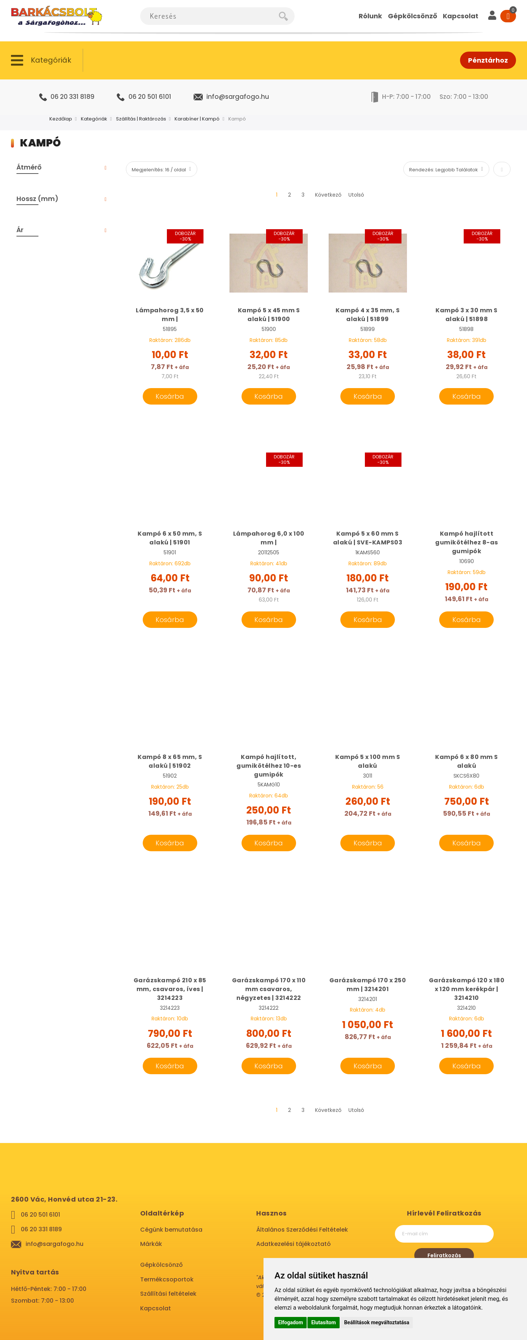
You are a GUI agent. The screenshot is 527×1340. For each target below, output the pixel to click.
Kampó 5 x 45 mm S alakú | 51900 (269, 314)
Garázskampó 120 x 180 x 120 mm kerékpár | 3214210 (467, 989)
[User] (492, 16)
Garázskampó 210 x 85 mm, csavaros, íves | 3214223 (170, 989)
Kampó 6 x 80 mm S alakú (466, 761)
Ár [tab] (19, 229)
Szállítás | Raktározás (141, 118)
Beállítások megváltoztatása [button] (376, 1322)
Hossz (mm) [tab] (37, 198)
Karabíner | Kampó (197, 118)
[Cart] (508, 16)
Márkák (151, 1244)
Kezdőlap (60, 118)
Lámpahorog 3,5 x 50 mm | (170, 314)
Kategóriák (94, 118)
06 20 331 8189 (72, 96)
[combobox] (209, 16)
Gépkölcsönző (161, 1265)
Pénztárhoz (488, 60)
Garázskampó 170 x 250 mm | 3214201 (367, 984)
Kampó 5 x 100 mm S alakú (367, 761)
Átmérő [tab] (28, 167)
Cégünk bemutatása (171, 1229)
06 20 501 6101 (149, 96)
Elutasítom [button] (323, 1322)
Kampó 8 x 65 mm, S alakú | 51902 (170, 761)
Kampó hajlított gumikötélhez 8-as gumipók (466, 542)
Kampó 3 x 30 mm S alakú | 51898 (467, 314)
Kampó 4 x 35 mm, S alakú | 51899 (368, 314)
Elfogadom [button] (290, 1322)
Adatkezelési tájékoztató (293, 1244)
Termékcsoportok (167, 1279)
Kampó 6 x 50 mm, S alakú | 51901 (170, 538)
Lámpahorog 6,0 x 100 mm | (268, 538)
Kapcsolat (155, 1308)
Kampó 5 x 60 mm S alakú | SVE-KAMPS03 (368, 538)
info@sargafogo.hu (237, 96)
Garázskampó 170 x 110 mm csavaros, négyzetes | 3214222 (269, 989)
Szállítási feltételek (168, 1293)
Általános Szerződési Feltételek (302, 1229)
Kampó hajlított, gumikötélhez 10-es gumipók (268, 766)
